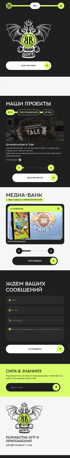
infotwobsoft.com (19, 445)
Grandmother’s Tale (20, 144)
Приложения (28, 112)
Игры (48, 112)
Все (10, 112)
